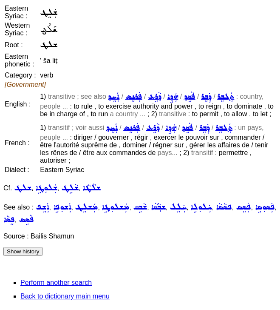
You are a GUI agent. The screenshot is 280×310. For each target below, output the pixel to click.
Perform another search (56, 282)
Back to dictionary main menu (65, 296)
